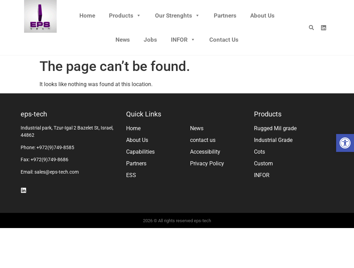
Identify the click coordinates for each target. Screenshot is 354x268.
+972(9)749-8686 (49, 159)
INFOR (183, 40)
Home (87, 15)
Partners (225, 15)
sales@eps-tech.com (56, 172)
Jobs (150, 39)
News (122, 39)
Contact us (224, 39)
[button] (345, 143)
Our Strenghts (177, 15)
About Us (262, 15)
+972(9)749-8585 (55, 147)
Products (125, 15)
